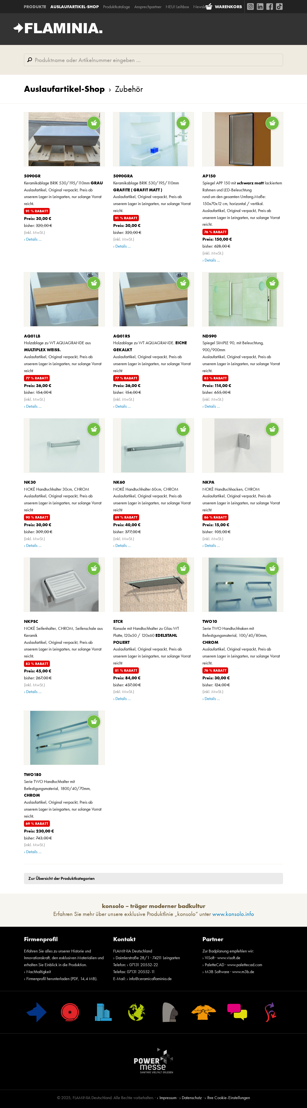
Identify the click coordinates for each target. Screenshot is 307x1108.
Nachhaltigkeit (38, 972)
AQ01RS (121, 336)
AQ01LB (32, 336)
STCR (118, 621)
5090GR (32, 176)
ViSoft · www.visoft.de (222, 958)
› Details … (32, 239)
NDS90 (209, 336)
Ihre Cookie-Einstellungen (228, 1098)
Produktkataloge (116, 6)
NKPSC (31, 621)
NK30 (30, 482)
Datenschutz (192, 1098)
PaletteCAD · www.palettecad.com (233, 965)
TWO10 (209, 621)
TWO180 (32, 774)
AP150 (209, 176)
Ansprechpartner (148, 6)
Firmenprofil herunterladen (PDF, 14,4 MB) (61, 979)
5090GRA (123, 176)
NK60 (119, 482)
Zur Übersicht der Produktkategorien (61, 878)
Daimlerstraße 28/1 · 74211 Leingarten (148, 958)
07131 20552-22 (143, 965)
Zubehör (124, 89)
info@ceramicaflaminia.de (150, 979)
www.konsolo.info (233, 914)
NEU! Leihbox (177, 6)
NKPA (208, 482)
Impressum (168, 1098)
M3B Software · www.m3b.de (229, 972)
